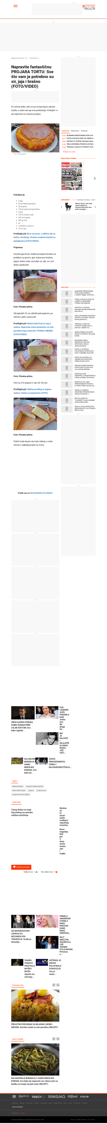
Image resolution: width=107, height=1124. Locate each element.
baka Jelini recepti (18, 790)
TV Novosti (76, 1104)
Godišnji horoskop (84, 200)
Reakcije (85, 131)
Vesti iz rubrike (17, 1040)
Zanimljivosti (58, 1104)
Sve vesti (65, 287)
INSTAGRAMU (36, 493)
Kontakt (22, 1114)
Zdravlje (22, 1104)
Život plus (29, 1104)
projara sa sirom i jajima (20, 795)
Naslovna (15, 1104)
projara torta (41, 790)
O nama (84, 1104)
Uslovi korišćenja (17, 1108)
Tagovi (14, 781)
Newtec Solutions (81, 1120)
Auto (70, 1104)
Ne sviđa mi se (49, 872)
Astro (93, 200)
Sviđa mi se (29, 872)
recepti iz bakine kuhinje (34, 787)
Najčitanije (76, 131)
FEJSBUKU (48, 493)
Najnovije (65, 131)
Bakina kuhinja (17, 787)
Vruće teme (16, 802)
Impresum (15, 1114)
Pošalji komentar (21, 867)
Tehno (65, 1104)
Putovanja (43, 1104)
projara (31, 790)
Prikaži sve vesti (69, 152)
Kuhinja (36, 1104)
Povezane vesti (18, 986)
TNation (92, 1120)
